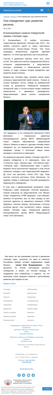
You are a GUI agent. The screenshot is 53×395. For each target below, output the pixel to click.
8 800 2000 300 (26, 362)
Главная (6, 17)
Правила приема (9, 316)
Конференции (32, 305)
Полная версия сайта (26, 369)
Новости (14, 17)
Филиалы (6, 293)
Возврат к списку (9, 283)
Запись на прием (9, 312)
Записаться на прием (12, 10)
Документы (7, 309)
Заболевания (32, 289)
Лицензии (30, 316)
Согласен (47, 389)
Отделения (7, 305)
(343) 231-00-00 (30, 360)
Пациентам (31, 297)
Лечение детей (8, 320)
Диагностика (31, 293)
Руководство (8, 301)
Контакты (30, 320)
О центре (6, 289)
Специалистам (32, 301)
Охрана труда (32, 309)
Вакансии (30, 312)
